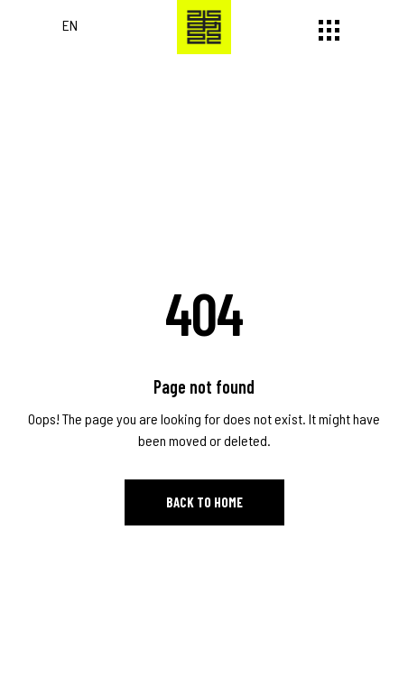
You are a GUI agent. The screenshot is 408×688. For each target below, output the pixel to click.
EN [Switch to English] (70, 24)
